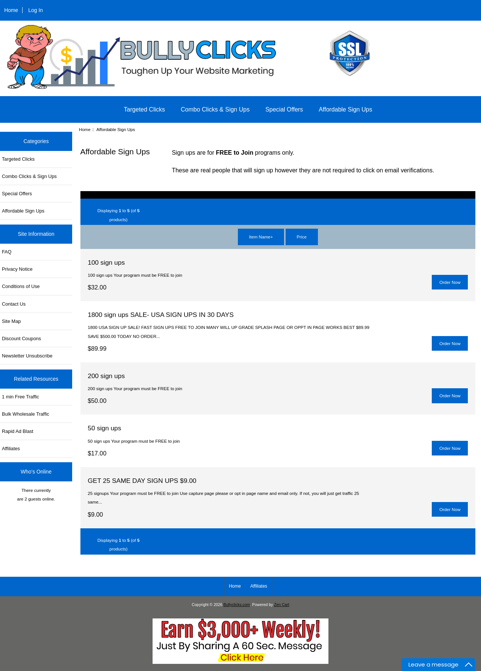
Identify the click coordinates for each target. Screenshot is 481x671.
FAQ (7, 252)
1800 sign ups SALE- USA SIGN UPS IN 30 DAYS (161, 314)
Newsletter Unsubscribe (27, 356)
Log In (35, 10)
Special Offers (284, 109)
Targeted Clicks (144, 109)
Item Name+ (261, 236)
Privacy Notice (17, 269)
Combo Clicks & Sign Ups (215, 109)
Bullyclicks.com (237, 605)
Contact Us (14, 304)
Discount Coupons (21, 338)
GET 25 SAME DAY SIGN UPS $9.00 (142, 480)
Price (302, 236)
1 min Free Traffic (20, 397)
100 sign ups (106, 262)
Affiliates (11, 448)
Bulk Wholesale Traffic (25, 414)
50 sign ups (104, 428)
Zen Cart (281, 605)
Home (11, 10)
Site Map (11, 321)
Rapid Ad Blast (17, 431)
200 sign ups (106, 376)
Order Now (449, 282)
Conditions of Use (21, 286)
